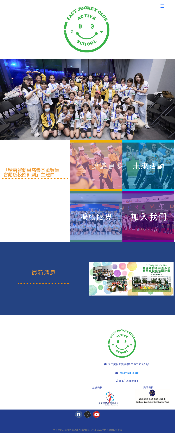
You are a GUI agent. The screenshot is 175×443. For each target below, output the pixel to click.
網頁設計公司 (110, 429)
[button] (4, 99)
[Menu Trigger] (162, 6)
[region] (87, 99)
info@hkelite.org (129, 372)
